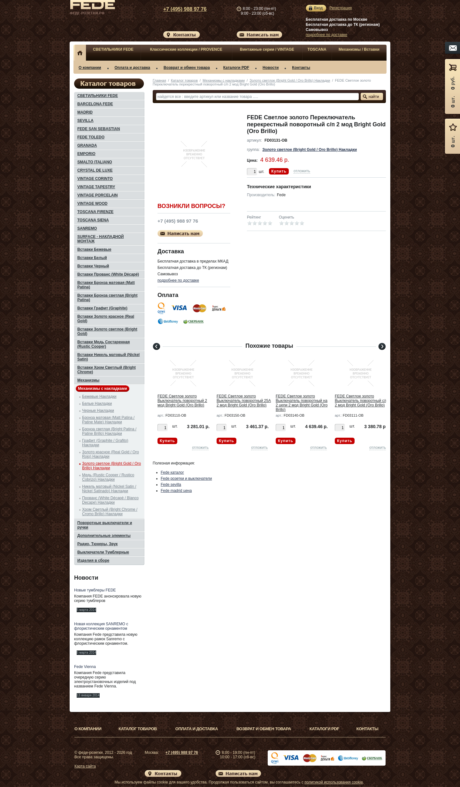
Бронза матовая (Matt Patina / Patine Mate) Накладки (108, 419)
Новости (271, 67)
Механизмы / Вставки (359, 49)
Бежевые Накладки (99, 396)
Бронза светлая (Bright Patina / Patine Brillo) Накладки (109, 431)
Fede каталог (172, 472)
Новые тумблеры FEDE (95, 590)
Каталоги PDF (236, 67)
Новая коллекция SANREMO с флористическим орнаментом (101, 626)
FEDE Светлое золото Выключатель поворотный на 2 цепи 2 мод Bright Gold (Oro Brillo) (301, 403)
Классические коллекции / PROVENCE (186, 49)
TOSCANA (317, 49)
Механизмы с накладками (224, 80)
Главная (159, 80)
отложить (302, 171)
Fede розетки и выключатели (186, 478)
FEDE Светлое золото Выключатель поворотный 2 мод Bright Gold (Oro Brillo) (182, 400)
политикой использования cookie (333, 782)
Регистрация (340, 8)
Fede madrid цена (176, 490)
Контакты (301, 67)
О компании (90, 67)
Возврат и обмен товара (187, 67)
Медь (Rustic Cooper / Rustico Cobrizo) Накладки (108, 477)
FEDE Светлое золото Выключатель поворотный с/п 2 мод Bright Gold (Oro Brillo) (361, 400)
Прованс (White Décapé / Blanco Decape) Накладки (110, 500)
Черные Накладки (98, 410)
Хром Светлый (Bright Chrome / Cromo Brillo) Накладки (109, 511)
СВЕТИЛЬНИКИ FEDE (113, 49)
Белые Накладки (97, 403)
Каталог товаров (184, 80)
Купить (279, 171)
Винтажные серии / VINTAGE (267, 49)
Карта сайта (85, 766)
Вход (318, 8)
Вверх (410, 767)
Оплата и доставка (132, 67)
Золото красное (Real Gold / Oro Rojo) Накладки (110, 454)
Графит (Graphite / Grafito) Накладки (105, 442)
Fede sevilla (171, 484)
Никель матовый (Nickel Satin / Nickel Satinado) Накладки (109, 488)
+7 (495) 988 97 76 (179, 9)
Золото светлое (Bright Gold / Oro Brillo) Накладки (289, 80)
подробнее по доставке (326, 35)
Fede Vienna (85, 666)
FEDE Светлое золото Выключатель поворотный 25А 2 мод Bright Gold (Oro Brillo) (244, 400)
